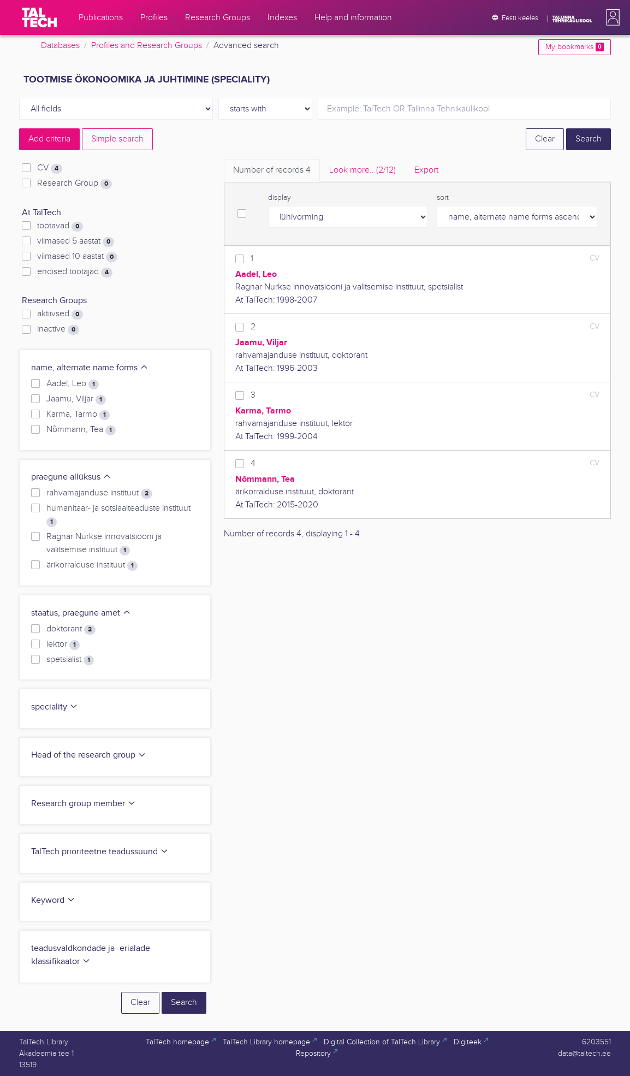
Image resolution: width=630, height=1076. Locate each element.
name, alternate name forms (89, 368)
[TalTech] (39, 17)
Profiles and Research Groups (146, 45)
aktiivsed (60, 314)
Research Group (74, 183)
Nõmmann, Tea (81, 429)
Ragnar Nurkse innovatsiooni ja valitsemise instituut (104, 543)
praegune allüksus (71, 477)
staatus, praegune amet (81, 613)
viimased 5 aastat (75, 241)
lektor (63, 644)
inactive (58, 329)
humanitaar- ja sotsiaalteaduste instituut (118, 515)
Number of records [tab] (272, 170)
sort (443, 197)
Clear (545, 139)
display (279, 197)
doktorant (71, 629)
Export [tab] (426, 170)
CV (49, 168)
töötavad (60, 226)
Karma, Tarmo (78, 414)
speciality (54, 707)
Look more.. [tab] (362, 170)
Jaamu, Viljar (76, 399)
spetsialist (70, 659)
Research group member (83, 804)
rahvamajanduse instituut (99, 493)
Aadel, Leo (72, 384)
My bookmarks (574, 47)
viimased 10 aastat (77, 256)
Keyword (53, 900)
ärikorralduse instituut (92, 565)
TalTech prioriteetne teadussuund (100, 852)
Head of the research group (88, 755)
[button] (611, 17)
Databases (60, 45)
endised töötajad (74, 272)
